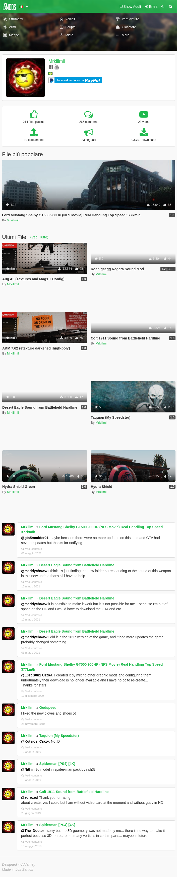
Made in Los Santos (17, 869)
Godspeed (47, 708)
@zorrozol (29, 798)
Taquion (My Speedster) (59, 736)
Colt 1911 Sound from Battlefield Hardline (73, 792)
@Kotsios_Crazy (35, 741)
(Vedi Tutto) (39, 237)
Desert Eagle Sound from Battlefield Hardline (76, 565)
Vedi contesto (31, 548)
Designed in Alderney (18, 864)
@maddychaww (34, 571)
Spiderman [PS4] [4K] (57, 764)
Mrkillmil (56, 61)
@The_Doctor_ (33, 831)
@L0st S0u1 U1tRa (36, 675)
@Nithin (27, 769)
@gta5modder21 (34, 538)
